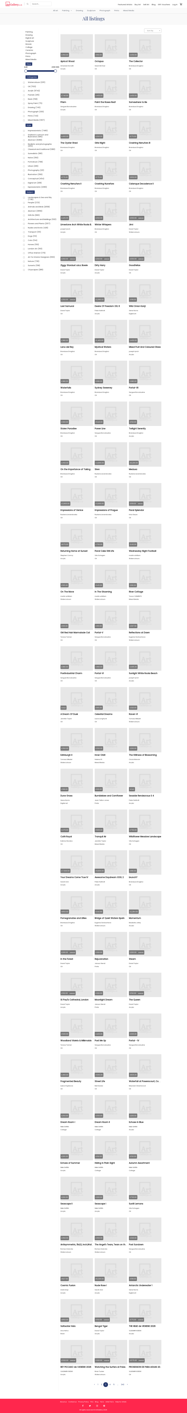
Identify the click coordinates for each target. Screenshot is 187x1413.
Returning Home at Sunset (74, 551)
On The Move (67, 591)
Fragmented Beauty (70, 1081)
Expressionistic (37, 187)
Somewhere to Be (138, 102)
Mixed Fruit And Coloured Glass (145, 347)
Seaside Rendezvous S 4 (141, 795)
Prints (116, 10)
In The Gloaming (103, 591)
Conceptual (36, 179)
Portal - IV (134, 1040)
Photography (36, 170)
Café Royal (66, 836)
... (117, 1384)
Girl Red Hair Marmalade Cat (75, 632)
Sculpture (91, 10)
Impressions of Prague (106, 510)
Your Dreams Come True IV (74, 877)
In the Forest (66, 959)
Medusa (133, 469)
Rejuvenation (101, 959)
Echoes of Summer (70, 1163)
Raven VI (133, 714)
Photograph (105, 10)
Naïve (33, 158)
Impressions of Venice (71, 510)
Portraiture (35, 162)
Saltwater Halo (67, 1326)
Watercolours (36, 82)
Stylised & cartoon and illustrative (38, 136)
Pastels (33, 95)
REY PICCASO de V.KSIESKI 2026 (75, 1367)
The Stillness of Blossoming (143, 755)
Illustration (35, 174)
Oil (32, 87)
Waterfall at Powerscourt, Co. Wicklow (148, 1081)
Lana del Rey (67, 347)
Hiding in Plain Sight (105, 1163)
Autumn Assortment (139, 1163)
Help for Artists (120, 1402)
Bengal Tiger (101, 1326)
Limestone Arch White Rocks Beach (78, 224)
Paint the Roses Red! (105, 102)
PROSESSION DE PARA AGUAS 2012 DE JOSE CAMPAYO (155, 1367)
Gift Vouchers (164, 4)
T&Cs (102, 1402)
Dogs (32, 236)
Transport (34, 232)
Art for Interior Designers (41, 257)
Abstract (35, 140)
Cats (32, 240)
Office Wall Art (37, 253)
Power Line (100, 428)
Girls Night (100, 142)
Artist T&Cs (110, 1402)
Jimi (131, 224)
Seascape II (66, 1203)
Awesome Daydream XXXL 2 (109, 877)
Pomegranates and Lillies (73, 918)
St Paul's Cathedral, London (74, 999)
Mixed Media (128, 10)
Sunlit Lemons (136, 1203)
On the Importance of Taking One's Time (81, 469)
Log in (174, 4)
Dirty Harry (100, 265)
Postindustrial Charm (71, 673)
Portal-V (99, 632)
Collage (29, 47)
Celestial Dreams (103, 714)
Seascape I (100, 1203)
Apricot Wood (67, 61)
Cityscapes (35, 270)
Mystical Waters (103, 347)
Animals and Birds (39, 207)
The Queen (134, 999)
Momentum (135, 918)
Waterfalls (65, 387)
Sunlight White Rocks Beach (143, 673)
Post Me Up (100, 1040)
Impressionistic (38, 131)
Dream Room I (67, 1122)
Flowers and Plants (39, 224)
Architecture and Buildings (42, 219)
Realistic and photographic (40, 145)
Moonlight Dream (103, 999)
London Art (35, 249)
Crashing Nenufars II (70, 183)
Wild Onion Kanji (137, 306)
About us (63, 1402)
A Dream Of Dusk (69, 714)
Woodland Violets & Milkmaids (75, 1040)
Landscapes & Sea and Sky (40, 198)
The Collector (136, 61)
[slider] (25, 70)
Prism (63, 102)
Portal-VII (133, 387)
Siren (97, 469)
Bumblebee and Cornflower (109, 795)
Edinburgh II (66, 755)
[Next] (127, 1384)
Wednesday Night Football (142, 551)
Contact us (72, 1402)
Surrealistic (35, 153)
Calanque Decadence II (141, 183)
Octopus (99, 61)
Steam (132, 959)
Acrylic (34, 91)
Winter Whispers (103, 224)
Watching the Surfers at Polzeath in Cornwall (118, 1367)
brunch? (133, 877)
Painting (67, 10)
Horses (33, 245)
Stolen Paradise (68, 428)
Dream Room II (102, 1122)
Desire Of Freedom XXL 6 (107, 306)
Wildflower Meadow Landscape (145, 836)
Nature (33, 261)
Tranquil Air (100, 836)
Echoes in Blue (136, 1122)
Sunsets (34, 265)
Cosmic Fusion (67, 1285)
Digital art (30, 38)
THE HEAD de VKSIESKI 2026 (142, 1326)
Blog (154, 4)
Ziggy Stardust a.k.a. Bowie (74, 265)
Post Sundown (136, 1244)
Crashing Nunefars (104, 183)
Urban (33, 166)
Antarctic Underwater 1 (140, 1285)
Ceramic (29, 50)
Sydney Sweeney (103, 387)
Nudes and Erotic (38, 228)
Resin (33, 99)
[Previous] (94, 1384)
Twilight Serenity (137, 428)
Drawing (79, 10)
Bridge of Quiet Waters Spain (110, 918)
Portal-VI (99, 673)
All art (55, 10)
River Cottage (136, 591)
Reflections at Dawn (139, 632)
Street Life (100, 1081)
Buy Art (138, 4)
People (34, 203)
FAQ (91, 1402)
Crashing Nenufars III (139, 142)
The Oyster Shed (69, 142)
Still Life (34, 215)
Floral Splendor (136, 510)
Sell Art (146, 4)
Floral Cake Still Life (104, 551)
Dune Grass (66, 795)
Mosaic (29, 44)
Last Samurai (67, 306)
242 (122, 1384)
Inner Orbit (100, 755)
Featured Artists (125, 4)
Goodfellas (134, 265)
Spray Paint (35, 103)
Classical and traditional (41, 149)
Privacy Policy (83, 1402)
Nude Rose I (101, 1285)
